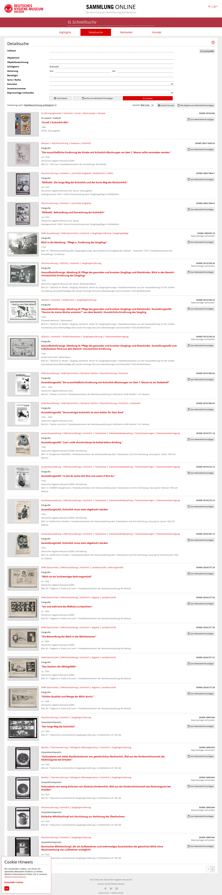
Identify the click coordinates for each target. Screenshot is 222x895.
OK (6, 888)
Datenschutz (118, 892)
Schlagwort (13, 66)
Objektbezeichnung (17, 62)
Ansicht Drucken (166, 105)
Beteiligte (12, 75)
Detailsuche (96, 32)
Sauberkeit (135, 403)
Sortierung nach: (32, 105)
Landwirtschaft (99, 567)
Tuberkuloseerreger (144, 433)
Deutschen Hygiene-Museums (118, 879)
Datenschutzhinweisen (15, 877)
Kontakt (156, 32)
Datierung (12, 71)
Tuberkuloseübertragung (116, 336)
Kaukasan (75, 143)
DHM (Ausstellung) (50, 233)
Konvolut (12, 84)
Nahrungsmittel (115, 567)
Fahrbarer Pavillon (89, 373)
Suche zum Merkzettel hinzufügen (97, 98)
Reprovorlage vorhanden (20, 92)
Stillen (110, 173)
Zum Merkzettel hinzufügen (201, 119)
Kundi (78, 113)
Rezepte (101, 113)
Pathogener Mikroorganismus (84, 747)
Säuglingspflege (120, 233)
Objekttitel (13, 57)
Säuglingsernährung (101, 233)
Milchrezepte (89, 113)
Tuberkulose (100, 433)
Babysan (45, 143)
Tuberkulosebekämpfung (121, 433)
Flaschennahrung (60, 143)
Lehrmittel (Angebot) (81, 173)
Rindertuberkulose (72, 336)
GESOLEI (64, 263)
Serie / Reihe (14, 79)
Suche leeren (60, 98)
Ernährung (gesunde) (51, 113)
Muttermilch (99, 173)
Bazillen (45, 747)
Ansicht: (143, 105)
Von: (52, 71)
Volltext (11, 50)
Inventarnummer (16, 88)
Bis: (114, 71)
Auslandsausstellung (51, 433)
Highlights (65, 32)
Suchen (148, 98)
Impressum (103, 892)
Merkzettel (126, 32)
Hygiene (95, 597)
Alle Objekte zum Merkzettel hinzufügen (196, 105)
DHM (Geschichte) (69, 233)
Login (213, 6)
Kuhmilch (68, 113)
